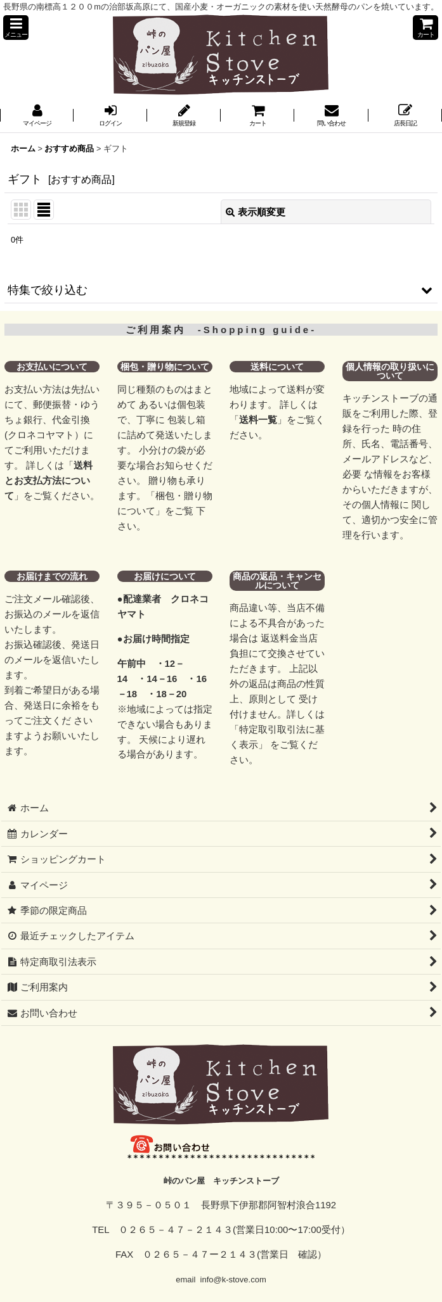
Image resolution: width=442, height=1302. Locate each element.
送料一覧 (258, 419)
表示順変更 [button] (255, 211)
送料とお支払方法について (48, 480)
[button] (16, 27)
